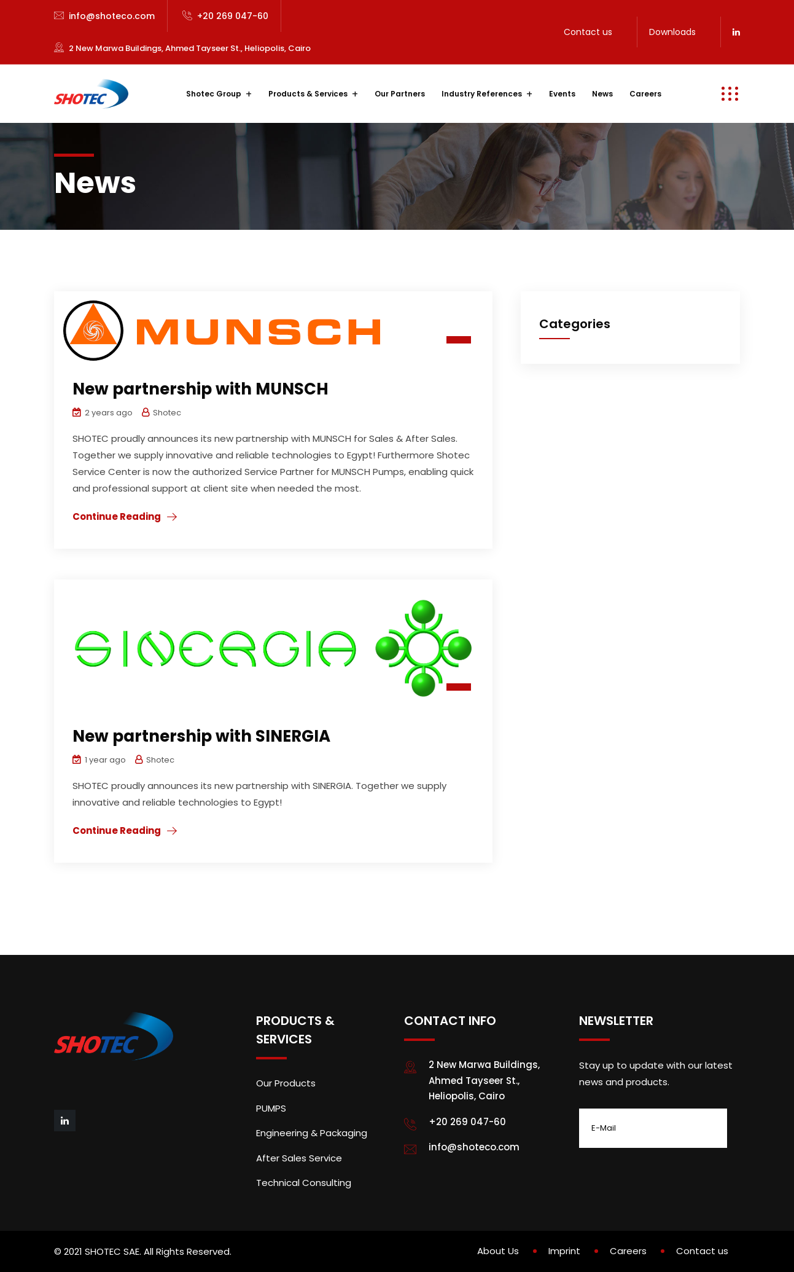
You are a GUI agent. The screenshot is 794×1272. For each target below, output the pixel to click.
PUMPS (271, 1108)
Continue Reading (116, 516)
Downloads (672, 32)
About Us (498, 1250)
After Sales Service (299, 1158)
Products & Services (308, 93)
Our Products (286, 1083)
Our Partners (400, 93)
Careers (645, 93)
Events (562, 93)
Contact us (588, 32)
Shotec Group (213, 93)
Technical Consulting (303, 1182)
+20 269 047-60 (232, 16)
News (602, 93)
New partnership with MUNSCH (200, 389)
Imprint (564, 1250)
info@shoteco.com (112, 16)
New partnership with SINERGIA (201, 736)
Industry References (482, 93)
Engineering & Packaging (311, 1132)
